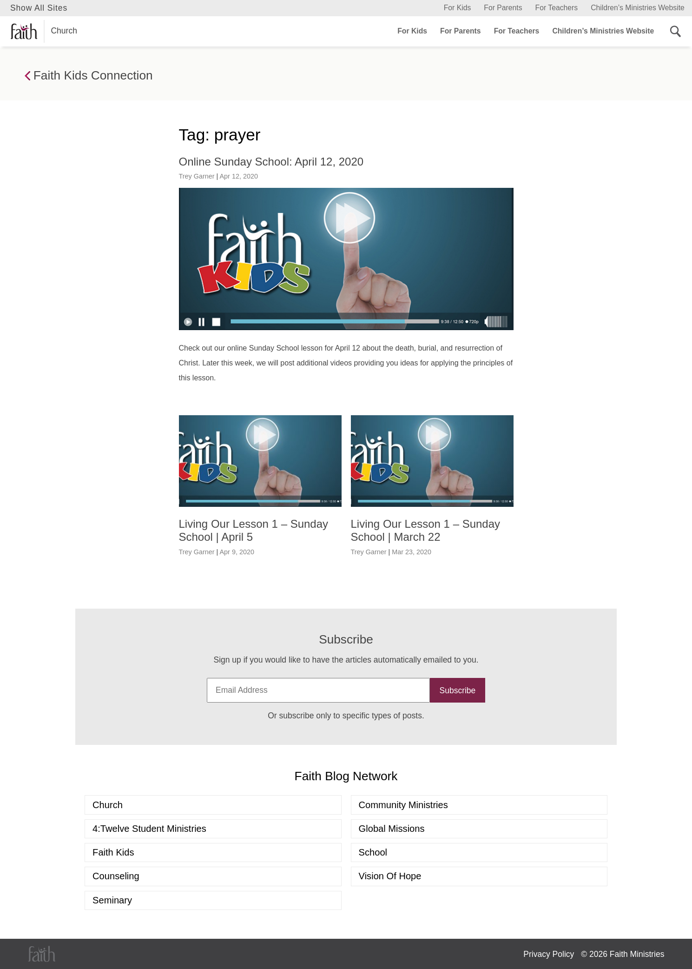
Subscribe (458, 690)
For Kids (457, 8)
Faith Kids (113, 852)
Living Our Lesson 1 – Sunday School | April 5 (254, 531)
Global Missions (392, 828)
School (373, 852)
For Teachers (556, 8)
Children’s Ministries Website (638, 8)
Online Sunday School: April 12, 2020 (271, 161)
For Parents (503, 8)
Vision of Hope (390, 876)
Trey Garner (197, 176)
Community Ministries (403, 805)
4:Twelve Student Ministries (149, 828)
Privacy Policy (548, 954)
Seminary (112, 900)
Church (43, 31)
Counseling (115, 876)
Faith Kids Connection (89, 76)
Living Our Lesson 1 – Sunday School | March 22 (426, 531)
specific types (367, 715)
